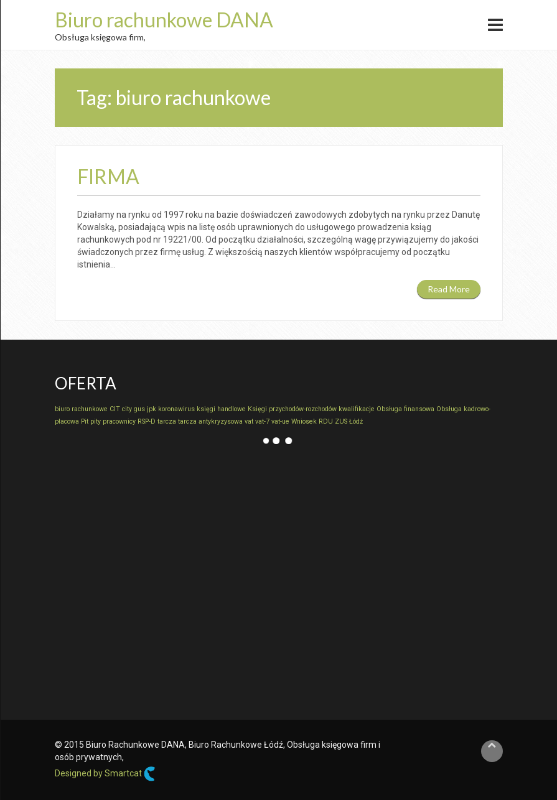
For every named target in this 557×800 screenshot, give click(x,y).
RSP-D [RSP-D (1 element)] (147, 421)
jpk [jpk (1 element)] (151, 409)
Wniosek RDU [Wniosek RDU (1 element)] (312, 421)
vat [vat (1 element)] (249, 421)
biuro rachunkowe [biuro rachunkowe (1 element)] (81, 409)
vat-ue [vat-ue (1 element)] (280, 421)
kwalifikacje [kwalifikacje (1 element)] (357, 409)
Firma (108, 176)
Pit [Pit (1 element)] (84, 421)
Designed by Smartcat (105, 773)
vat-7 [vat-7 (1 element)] (262, 421)
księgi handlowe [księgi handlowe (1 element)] (221, 409)
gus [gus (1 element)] (139, 409)
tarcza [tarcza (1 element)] (166, 421)
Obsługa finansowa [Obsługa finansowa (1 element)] (405, 409)
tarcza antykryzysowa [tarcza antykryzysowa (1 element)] (210, 421)
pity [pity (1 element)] (95, 421)
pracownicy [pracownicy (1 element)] (119, 421)
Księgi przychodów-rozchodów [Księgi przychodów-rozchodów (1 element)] (292, 409)
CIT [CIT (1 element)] (115, 409)
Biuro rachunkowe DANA (164, 19)
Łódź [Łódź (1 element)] (356, 421)
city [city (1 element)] (127, 409)
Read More (449, 289)
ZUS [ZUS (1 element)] (341, 421)
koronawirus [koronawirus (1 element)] (176, 409)
